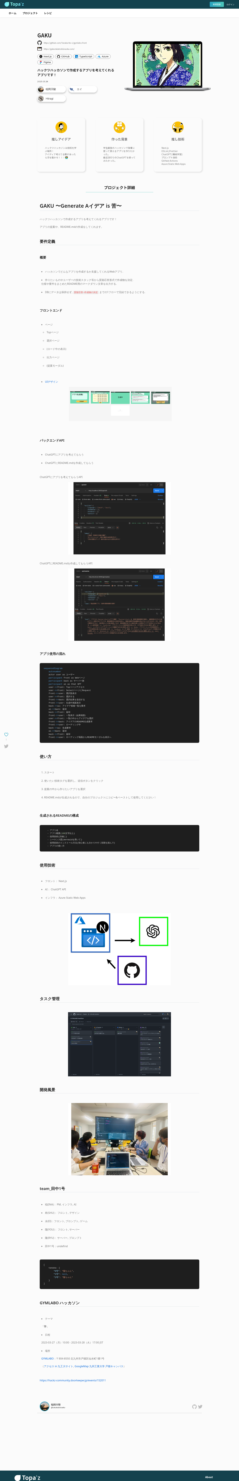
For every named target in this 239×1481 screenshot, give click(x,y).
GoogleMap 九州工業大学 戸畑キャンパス (99, 1366)
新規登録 (217, 4)
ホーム (12, 13)
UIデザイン (51, 381)
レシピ (48, 13)
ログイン (230, 4)
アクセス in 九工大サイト (58, 1366)
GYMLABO (47, 1358)
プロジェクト (30, 13)
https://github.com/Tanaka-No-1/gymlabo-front (65, 42)
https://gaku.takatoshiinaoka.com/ (59, 49)
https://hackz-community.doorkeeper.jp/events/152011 (73, 1380)
